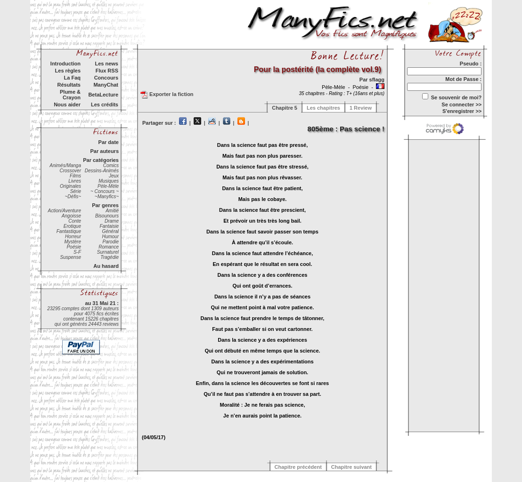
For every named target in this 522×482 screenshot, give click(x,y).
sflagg (376, 79)
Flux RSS (107, 70)
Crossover (70, 170)
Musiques (108, 181)
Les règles (68, 70)
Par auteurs (104, 151)
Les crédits (104, 104)
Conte (74, 221)
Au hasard (106, 266)
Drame (112, 221)
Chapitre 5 (284, 108)
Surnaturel (108, 252)
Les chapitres (323, 108)
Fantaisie (109, 226)
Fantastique (69, 231)
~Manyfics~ (107, 196)
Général (110, 231)
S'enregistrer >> (461, 111)
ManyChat (105, 85)
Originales (70, 186)
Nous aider (67, 104)
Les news (106, 63)
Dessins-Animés (102, 170)
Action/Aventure (64, 210)
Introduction (65, 63)
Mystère (72, 241)
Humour (110, 236)
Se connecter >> (461, 104)
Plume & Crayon (70, 94)
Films (75, 175)
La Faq (72, 77)
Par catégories (101, 160)
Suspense (70, 257)
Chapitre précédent (298, 467)
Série (75, 191)
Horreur (73, 236)
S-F (77, 252)
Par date (108, 142)
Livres (74, 181)
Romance (108, 246)
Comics (111, 165)
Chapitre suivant (351, 467)
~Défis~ (73, 196)
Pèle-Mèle (108, 186)
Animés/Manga (65, 165)
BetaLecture (103, 94)
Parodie (111, 241)
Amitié (112, 210)
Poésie (73, 246)
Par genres (105, 205)
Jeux (114, 175)
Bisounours (107, 215)
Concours (106, 77)
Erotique (72, 226)
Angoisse (71, 215)
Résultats (69, 85)
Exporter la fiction (167, 94)
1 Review (361, 108)
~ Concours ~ (104, 191)
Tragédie (109, 257)
